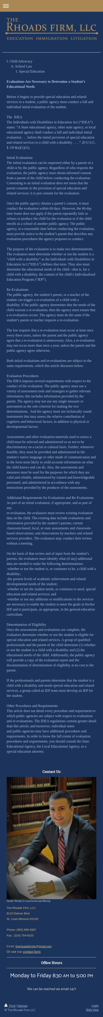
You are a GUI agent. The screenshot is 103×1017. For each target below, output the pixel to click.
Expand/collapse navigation (51, 6)
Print (10, 1006)
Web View (92, 1010)
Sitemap (22, 1006)
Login (95, 1005)
